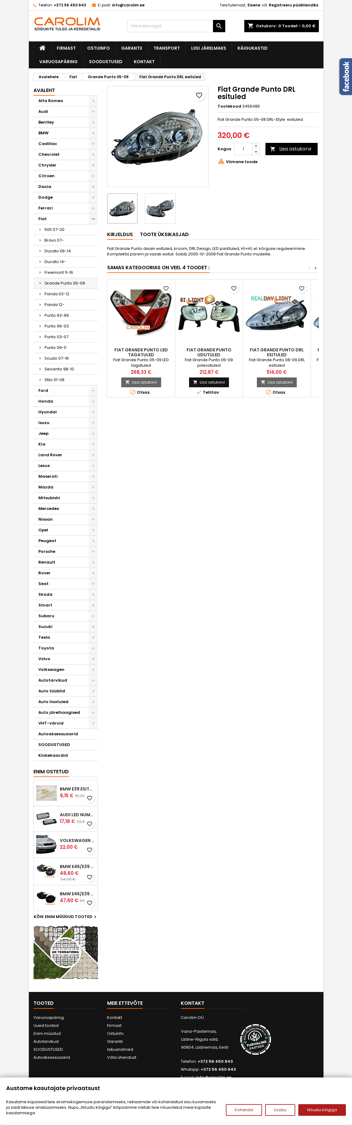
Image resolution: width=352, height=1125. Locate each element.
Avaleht (44, 90)
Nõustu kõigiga (322, 1110)
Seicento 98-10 (59, 369)
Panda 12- (54, 305)
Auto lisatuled (53, 702)
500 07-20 (54, 229)
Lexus (44, 466)
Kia (41, 444)
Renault (46, 562)
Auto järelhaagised (59, 712)
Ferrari (45, 208)
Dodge (45, 197)
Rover (44, 573)
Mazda (45, 487)
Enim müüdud (47, 1033)
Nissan (45, 519)
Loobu (280, 1110)
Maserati (48, 476)
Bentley (46, 122)
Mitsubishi (49, 498)
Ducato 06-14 (57, 251)
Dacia (44, 186)
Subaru (46, 616)
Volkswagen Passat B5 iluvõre (77, 840)
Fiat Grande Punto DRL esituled (277, 352)
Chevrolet (49, 154)
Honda (45, 401)
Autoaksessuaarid (58, 734)
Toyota (46, 648)
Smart (45, 605)
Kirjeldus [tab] (120, 234)
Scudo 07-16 (56, 358)
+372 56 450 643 (70, 5)
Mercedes (48, 508)
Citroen (46, 176)
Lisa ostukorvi (290, 148)
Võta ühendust (121, 1057)
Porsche (46, 551)
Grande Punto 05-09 (64, 283)
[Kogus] (243, 149)
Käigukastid (253, 48)
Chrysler (47, 165)
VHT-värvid (51, 723)
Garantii (131, 48)
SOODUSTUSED (105, 62)
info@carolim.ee (128, 5)
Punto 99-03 (56, 326)
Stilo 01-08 (54, 380)
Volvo (44, 659)
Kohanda (244, 1110)
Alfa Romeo (50, 101)
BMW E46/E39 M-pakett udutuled (77, 866)
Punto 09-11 (55, 347)
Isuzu (43, 423)
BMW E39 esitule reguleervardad (77, 788)
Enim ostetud (51, 771)
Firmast (66, 48)
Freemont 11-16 (58, 272)
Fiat (42, 219)
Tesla (44, 637)
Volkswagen (51, 669)
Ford (43, 390)
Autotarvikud (52, 680)
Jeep (43, 433)
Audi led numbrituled (77, 814)
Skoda (45, 594)
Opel (43, 530)
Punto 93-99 (56, 315)
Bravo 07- (54, 240)
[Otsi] (176, 26)
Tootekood (229, 106)
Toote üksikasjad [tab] (164, 234)
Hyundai (47, 412)
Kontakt (144, 62)
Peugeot (47, 541)
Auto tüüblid (51, 691)
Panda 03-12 (56, 294)
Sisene (253, 5)
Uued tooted (46, 1025)
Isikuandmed (120, 1049)
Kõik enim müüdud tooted (66, 917)
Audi (43, 111)
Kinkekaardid (53, 755)
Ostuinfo (98, 48)
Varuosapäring (58, 62)
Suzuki (45, 626)
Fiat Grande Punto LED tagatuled (141, 352)
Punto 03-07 (56, 337)
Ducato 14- (55, 262)
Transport (166, 48)
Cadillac (47, 144)
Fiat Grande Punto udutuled (209, 352)
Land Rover (50, 455)
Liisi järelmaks (208, 48)
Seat (43, 584)
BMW (43, 133)
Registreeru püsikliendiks (293, 5)
